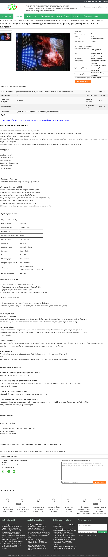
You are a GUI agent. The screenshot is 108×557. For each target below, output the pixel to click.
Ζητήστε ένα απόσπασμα (90, 16)
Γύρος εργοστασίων (46, 16)
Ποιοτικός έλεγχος (63, 16)
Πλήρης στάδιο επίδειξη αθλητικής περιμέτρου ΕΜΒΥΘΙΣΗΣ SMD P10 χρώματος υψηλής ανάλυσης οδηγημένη (13, 533)
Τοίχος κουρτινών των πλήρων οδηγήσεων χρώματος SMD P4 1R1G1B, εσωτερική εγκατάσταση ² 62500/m (38, 547)
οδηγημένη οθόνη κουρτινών (33, 451)
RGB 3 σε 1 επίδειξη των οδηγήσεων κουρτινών (54, 509)
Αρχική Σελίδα (6, 16)
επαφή (75, 16)
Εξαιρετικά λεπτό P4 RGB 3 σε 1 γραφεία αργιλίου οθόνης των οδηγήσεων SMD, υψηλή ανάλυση (37, 541)
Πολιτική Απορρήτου (13, 555)
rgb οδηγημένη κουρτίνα (14, 451)
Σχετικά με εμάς (31, 16)
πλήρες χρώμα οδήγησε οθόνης (55, 451)
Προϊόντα (18, 16)
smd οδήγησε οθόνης (35, 520)
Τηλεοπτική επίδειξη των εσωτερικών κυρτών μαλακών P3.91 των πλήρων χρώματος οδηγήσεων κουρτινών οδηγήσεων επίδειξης (38, 509)
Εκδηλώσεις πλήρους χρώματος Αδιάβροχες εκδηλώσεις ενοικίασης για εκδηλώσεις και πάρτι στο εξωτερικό (100, 509)
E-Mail (80, 535)
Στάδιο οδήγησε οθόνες (62, 520)
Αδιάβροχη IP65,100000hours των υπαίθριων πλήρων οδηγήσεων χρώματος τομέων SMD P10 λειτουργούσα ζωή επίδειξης (37, 527)
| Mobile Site (93, 535)
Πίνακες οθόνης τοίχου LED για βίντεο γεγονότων (23, 509)
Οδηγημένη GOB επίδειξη (25, 20)
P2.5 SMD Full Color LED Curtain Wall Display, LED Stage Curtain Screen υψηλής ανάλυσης (8, 509)
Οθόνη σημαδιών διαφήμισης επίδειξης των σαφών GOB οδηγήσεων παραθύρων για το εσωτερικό (84, 509)
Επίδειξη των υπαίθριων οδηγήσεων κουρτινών (69, 509)
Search (106, 7)
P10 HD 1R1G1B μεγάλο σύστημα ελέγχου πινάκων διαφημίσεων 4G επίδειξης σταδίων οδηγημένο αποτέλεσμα (11, 546)
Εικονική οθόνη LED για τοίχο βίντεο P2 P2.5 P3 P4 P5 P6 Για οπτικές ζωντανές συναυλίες (64, 548)
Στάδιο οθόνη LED (8, 520)
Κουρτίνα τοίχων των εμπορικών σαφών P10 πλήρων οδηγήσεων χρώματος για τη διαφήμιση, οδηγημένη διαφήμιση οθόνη (39, 534)
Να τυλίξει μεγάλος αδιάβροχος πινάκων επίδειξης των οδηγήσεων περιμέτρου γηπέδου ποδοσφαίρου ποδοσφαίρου (13, 539)
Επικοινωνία (84, 81)
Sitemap (86, 535)
